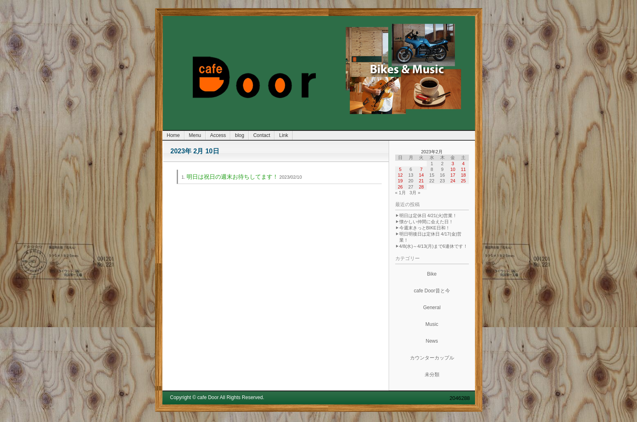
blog (239, 135)
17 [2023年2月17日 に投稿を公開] (452, 175)
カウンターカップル (432, 358)
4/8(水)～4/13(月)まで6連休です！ (433, 246)
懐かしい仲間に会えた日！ (426, 221)
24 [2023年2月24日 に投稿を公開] (452, 180)
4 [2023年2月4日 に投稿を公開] (463, 163)
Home (173, 135)
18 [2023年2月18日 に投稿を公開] (463, 175)
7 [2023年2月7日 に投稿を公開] (421, 169)
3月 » (415, 192)
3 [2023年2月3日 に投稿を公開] (453, 163)
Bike (432, 274)
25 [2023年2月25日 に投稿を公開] (463, 180)
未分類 (432, 374)
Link (283, 135)
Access (218, 135)
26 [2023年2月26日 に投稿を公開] (400, 186)
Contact (261, 135)
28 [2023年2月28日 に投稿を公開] (421, 186)
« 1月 (400, 192)
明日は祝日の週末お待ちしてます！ (232, 176)
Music (431, 324)
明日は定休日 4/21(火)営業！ (428, 215)
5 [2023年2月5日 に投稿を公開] (400, 169)
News (431, 341)
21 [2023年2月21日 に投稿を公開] (421, 180)
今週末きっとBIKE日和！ (424, 227)
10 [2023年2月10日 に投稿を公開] (452, 169)
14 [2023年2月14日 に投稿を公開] (421, 175)
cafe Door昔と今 (432, 291)
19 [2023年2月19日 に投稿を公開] (400, 180)
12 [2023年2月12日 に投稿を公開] (400, 175)
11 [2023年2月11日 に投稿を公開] (463, 169)
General (432, 307)
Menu (195, 135)
